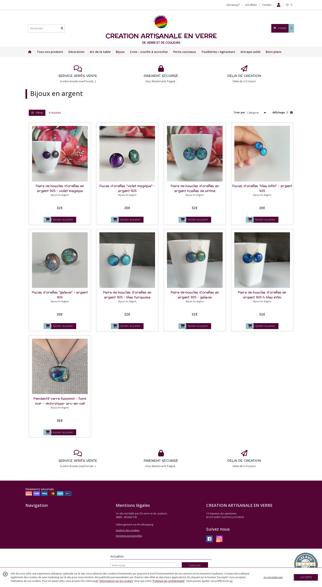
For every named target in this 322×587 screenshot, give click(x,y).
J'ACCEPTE (306, 577)
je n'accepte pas (273, 577)
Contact (266, 5)
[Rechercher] (62, 28)
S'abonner (195, 565)
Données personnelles (129, 536)
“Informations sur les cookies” (116, 581)
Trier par (239, 112)
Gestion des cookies (127, 530)
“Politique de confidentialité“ (168, 581)
